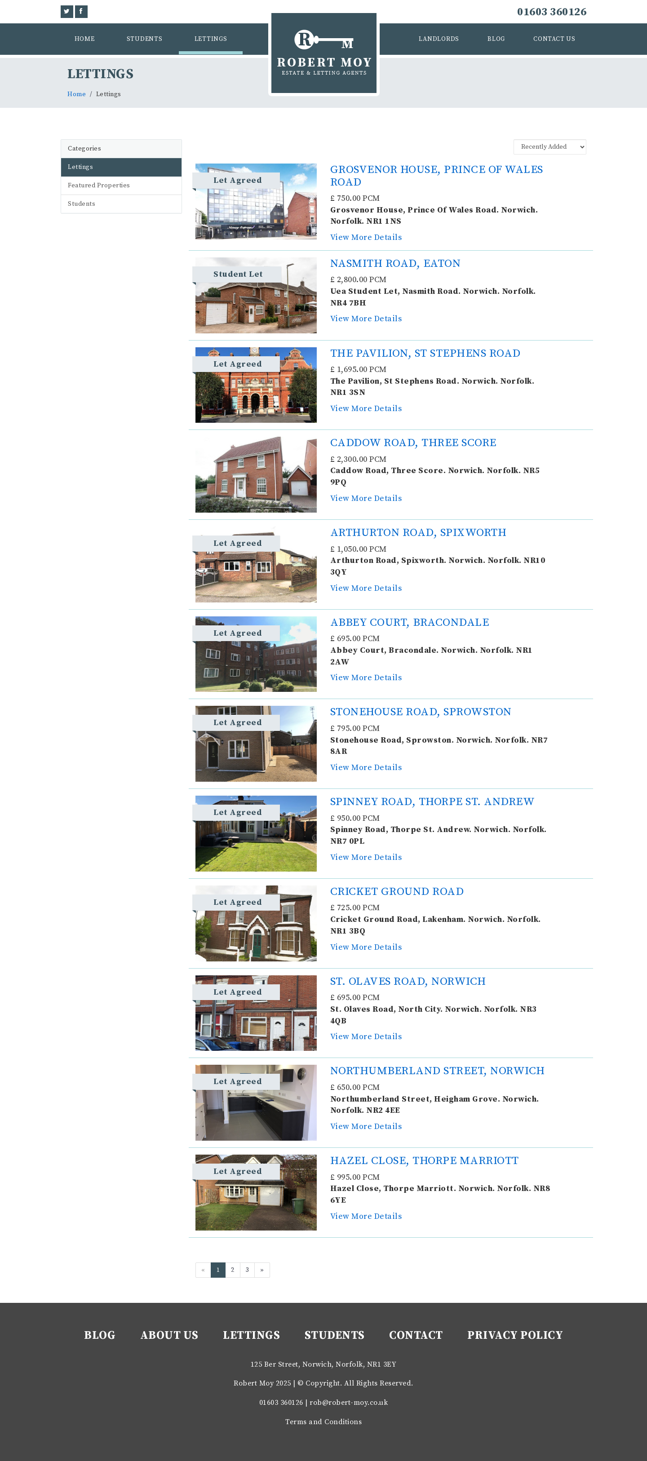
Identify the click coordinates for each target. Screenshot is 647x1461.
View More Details (366, 237)
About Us (169, 1335)
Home (85, 39)
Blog (496, 39)
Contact (416, 1335)
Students (145, 39)
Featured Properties (99, 186)
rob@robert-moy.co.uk (349, 1402)
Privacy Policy (515, 1335)
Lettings (211, 39)
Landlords (439, 39)
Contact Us (554, 39)
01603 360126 (551, 12)
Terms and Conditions (323, 1421)
